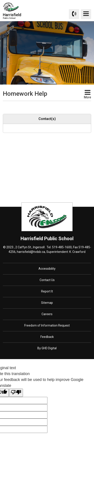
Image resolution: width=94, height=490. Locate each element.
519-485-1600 (62, 247)
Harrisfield (12, 15)
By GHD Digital (47, 348)
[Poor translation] (16, 393)
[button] (40, 105)
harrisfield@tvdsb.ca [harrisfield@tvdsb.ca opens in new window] (31, 252)
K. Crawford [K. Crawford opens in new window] (77, 252)
